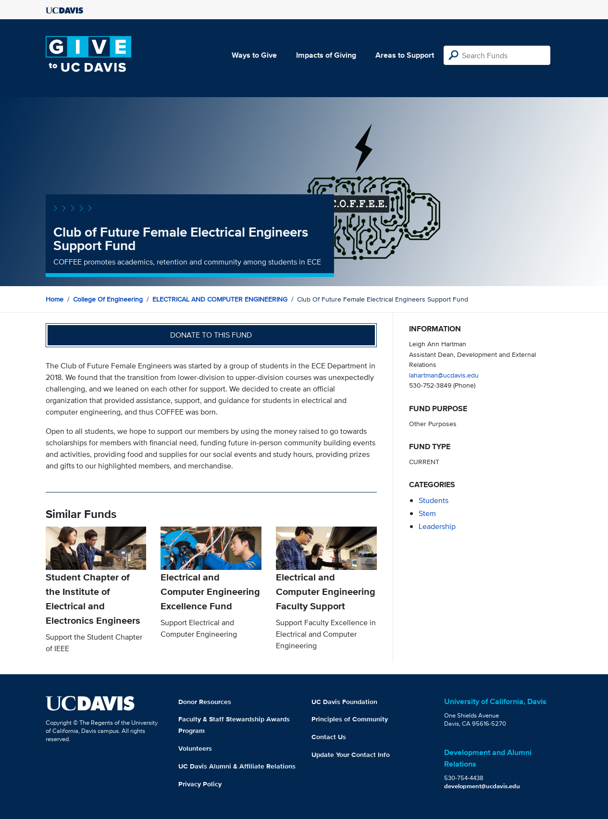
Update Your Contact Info (350, 754)
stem (427, 513)
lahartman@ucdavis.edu (444, 375)
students (433, 500)
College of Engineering (108, 299)
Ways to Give (254, 55)
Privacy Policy (200, 784)
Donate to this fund (211, 334)
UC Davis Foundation (344, 701)
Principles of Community (349, 719)
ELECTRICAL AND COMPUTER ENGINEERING (219, 299)
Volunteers (195, 748)
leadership (437, 526)
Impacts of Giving (326, 55)
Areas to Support (404, 55)
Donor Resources (204, 701)
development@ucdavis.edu (482, 786)
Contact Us (328, 737)
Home (54, 299)
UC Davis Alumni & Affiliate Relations (237, 766)
